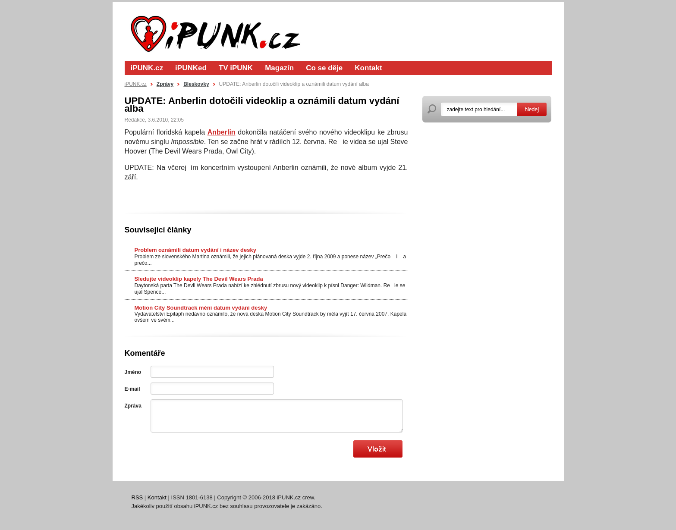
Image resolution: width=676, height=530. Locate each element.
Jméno (133, 372)
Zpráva (133, 406)
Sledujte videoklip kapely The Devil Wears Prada (199, 279)
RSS (137, 497)
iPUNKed (191, 68)
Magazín (279, 68)
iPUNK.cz (147, 68)
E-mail (132, 389)
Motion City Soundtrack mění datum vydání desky (201, 307)
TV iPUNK (236, 68)
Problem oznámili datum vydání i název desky (195, 250)
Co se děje (324, 68)
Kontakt (368, 68)
